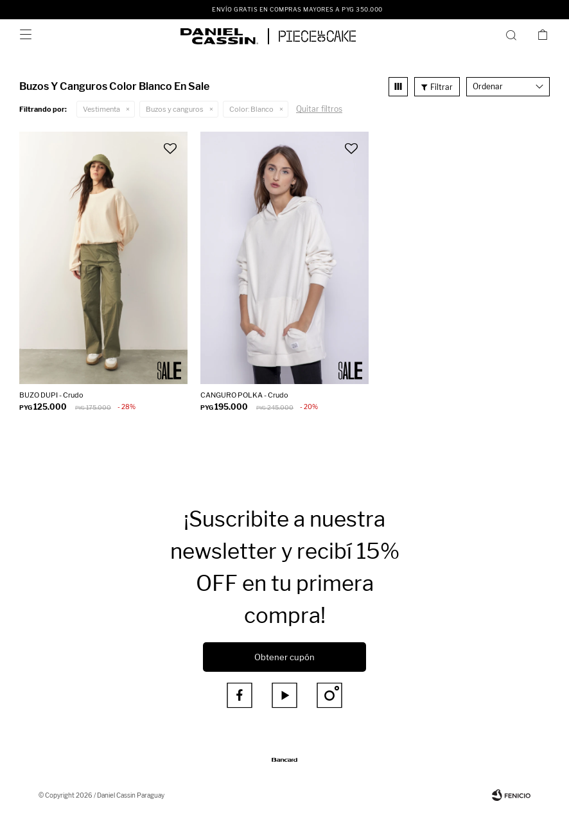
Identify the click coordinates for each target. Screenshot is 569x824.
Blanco (251, 109)
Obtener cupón (284, 657)
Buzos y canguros (175, 109)
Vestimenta (101, 109)
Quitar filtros (319, 109)
